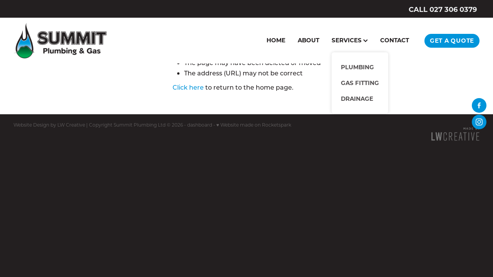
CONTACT (394, 40)
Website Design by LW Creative (49, 125)
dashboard (199, 125)
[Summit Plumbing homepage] (60, 40)
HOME (276, 40)
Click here (188, 87)
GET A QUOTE (452, 40)
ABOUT (308, 40)
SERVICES (350, 40)
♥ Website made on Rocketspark (253, 125)
